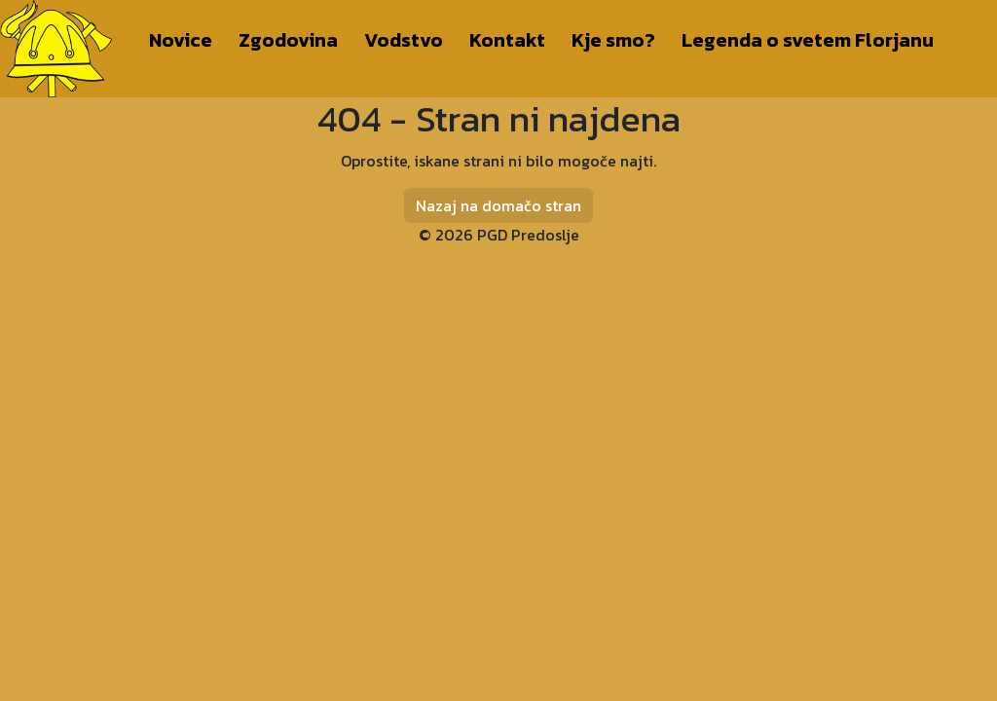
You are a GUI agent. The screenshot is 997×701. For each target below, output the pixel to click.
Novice (180, 40)
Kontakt (507, 40)
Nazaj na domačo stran (498, 205)
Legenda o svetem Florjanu (808, 40)
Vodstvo (403, 40)
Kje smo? (613, 40)
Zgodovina (288, 40)
